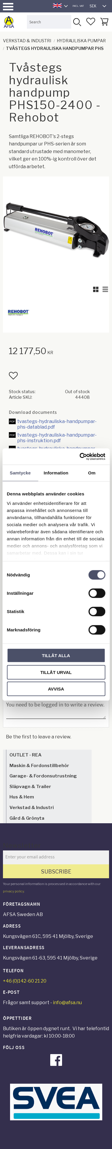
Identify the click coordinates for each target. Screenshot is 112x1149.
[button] (8, 6)
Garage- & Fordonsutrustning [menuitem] (43, 776)
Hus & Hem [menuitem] (21, 797)
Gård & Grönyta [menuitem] (26, 818)
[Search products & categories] (49, 21)
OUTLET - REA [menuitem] (25, 755)
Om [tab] (91, 472)
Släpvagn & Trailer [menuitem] (30, 786)
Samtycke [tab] (20, 472)
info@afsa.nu (67, 1002)
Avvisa (56, 688)
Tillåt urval (56, 672)
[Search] (76, 21)
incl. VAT (78, 5)
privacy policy (13, 891)
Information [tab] (56, 472)
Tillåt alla (56, 655)
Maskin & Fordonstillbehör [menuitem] (39, 765)
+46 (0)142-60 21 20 (24, 981)
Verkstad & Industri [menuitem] (31, 807)
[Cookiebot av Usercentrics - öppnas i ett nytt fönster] (80, 456)
